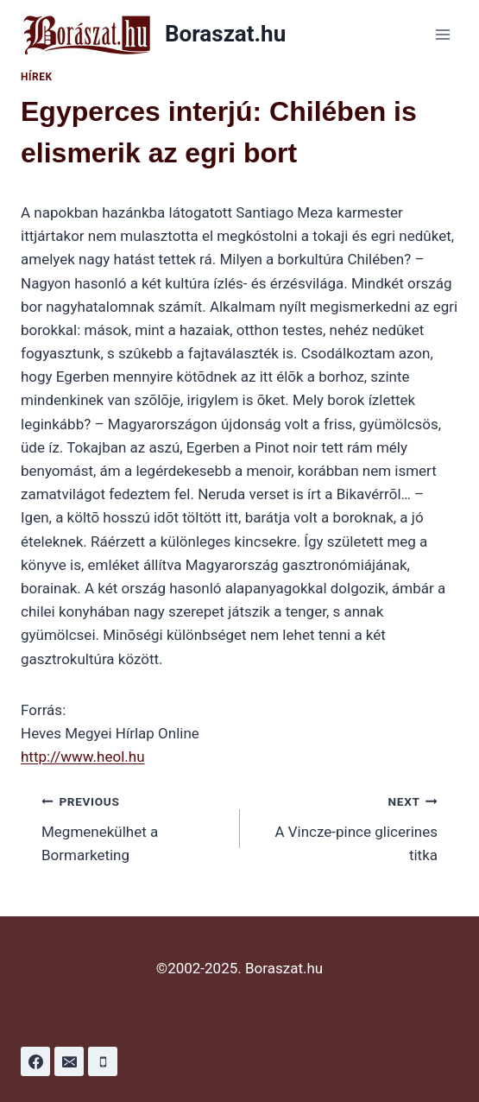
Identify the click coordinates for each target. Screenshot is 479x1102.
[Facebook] (35, 1061)
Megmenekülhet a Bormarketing (133, 826)
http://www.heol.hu (83, 756)
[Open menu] (442, 34)
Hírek (37, 77)
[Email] (69, 1061)
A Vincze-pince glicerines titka (346, 826)
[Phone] (102, 1061)
